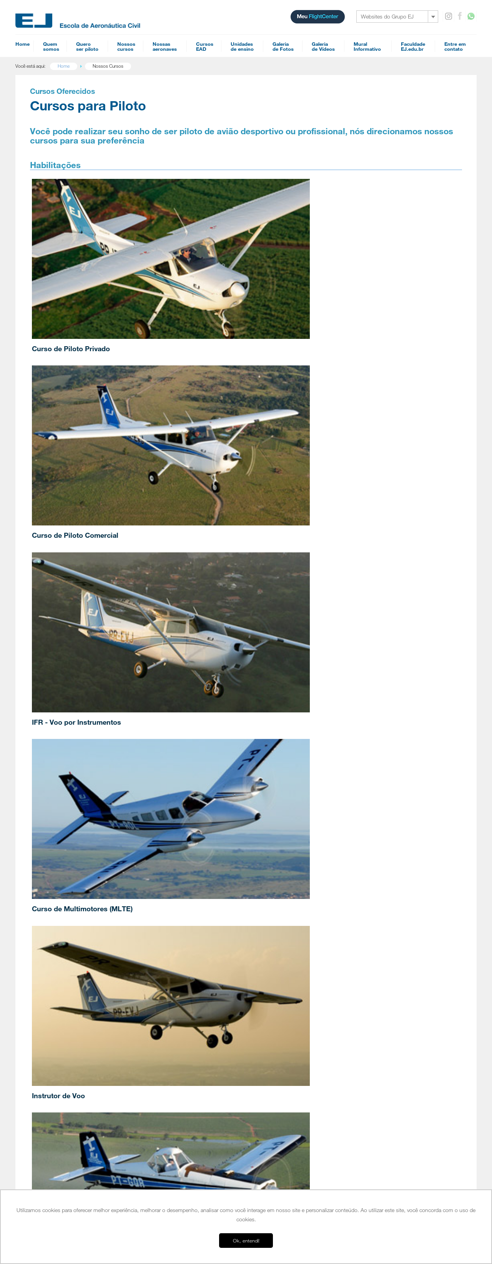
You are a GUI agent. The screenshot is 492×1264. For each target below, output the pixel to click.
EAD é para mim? (66, 1037)
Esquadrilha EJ (63, 970)
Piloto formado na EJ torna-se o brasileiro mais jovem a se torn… (183, 778)
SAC (372, 1041)
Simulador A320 (383, 971)
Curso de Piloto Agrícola (353, 381)
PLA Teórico (280, 1051)
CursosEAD (204, 46)
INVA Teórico (281, 1057)
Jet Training (192, 505)
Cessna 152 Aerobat (388, 909)
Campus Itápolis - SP (70, 1079)
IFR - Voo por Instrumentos (357, 269)
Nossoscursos (126, 46)
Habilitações (162, 911)
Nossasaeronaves (165, 46)
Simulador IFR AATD (387, 977)
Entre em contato (386, 1021)
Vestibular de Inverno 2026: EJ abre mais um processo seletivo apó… (258, 782)
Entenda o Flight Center (72, 1001)
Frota (54, 982)
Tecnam (375, 922)
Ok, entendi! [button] (246, 1240)
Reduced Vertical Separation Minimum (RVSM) (313, 1002)
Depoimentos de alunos (72, 945)
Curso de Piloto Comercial (222, 269)
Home (22, 44)
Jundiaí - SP (61, 1085)
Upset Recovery (165, 994)
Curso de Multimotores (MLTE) (88, 381)
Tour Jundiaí (61, 1104)
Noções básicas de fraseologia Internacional (311, 1032)
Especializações (166, 972)
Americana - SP (64, 1098)
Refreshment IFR (284, 1014)
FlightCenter (60, 1177)
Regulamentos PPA (287, 946)
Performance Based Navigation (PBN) (305, 922)
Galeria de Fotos (385, 991)
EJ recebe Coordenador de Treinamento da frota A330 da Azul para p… (334, 782)
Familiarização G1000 (289, 965)
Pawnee (375, 959)
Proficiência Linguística (171, 1000)
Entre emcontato (455, 46)
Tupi (371, 928)
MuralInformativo (367, 46)
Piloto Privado (163, 921)
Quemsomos (51, 46)
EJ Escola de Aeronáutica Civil (78, 1165)
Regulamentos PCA (287, 940)
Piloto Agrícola (163, 952)
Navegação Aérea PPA (291, 934)
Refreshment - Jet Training (294, 1008)
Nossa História (63, 921)
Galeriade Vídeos (323, 46)
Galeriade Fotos (283, 46)
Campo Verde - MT (68, 1092)
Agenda (157, 1014)
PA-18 (374, 952)
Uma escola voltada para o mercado (85, 939)
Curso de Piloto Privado (77, 269)
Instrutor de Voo (205, 381)
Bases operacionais (70, 1069)
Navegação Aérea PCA (291, 928)
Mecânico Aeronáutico (290, 1045)
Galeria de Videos (386, 1001)
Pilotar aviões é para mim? (75, 1031)
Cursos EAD (281, 893)
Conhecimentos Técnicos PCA (298, 971)
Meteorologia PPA (286, 959)
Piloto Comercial (165, 927)
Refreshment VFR (285, 983)
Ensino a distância (66, 1184)
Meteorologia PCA (286, 952)
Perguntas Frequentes (71, 989)
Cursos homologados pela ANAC (82, 995)
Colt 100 (376, 915)
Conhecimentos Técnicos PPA (298, 977)
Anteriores (402, 783)
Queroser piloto (87, 46)
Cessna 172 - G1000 (388, 934)
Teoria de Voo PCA (287, 989)
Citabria (374, 946)
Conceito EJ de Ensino (71, 964)
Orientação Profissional (72, 1055)
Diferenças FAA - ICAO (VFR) (296, 1026)
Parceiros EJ (61, 1007)
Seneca (374, 940)
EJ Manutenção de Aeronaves (78, 1171)
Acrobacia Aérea (165, 982)
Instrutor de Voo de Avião (174, 945)
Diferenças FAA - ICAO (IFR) (295, 1020)
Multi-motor (160, 939)
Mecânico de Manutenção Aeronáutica (186, 958)
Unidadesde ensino (242, 46)
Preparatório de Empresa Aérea (299, 1039)
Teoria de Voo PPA (287, 995)
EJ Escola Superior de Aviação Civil (83, 927)
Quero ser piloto (66, 1021)
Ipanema (375, 965)
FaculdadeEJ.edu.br (413, 46)
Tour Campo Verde (68, 1110)
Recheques (379, 1031)
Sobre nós (60, 911)
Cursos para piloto (169, 893)
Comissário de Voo (287, 915)
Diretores (58, 976)
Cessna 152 (379, 903)
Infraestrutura (62, 933)
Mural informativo (386, 1011)
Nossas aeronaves (387, 893)
